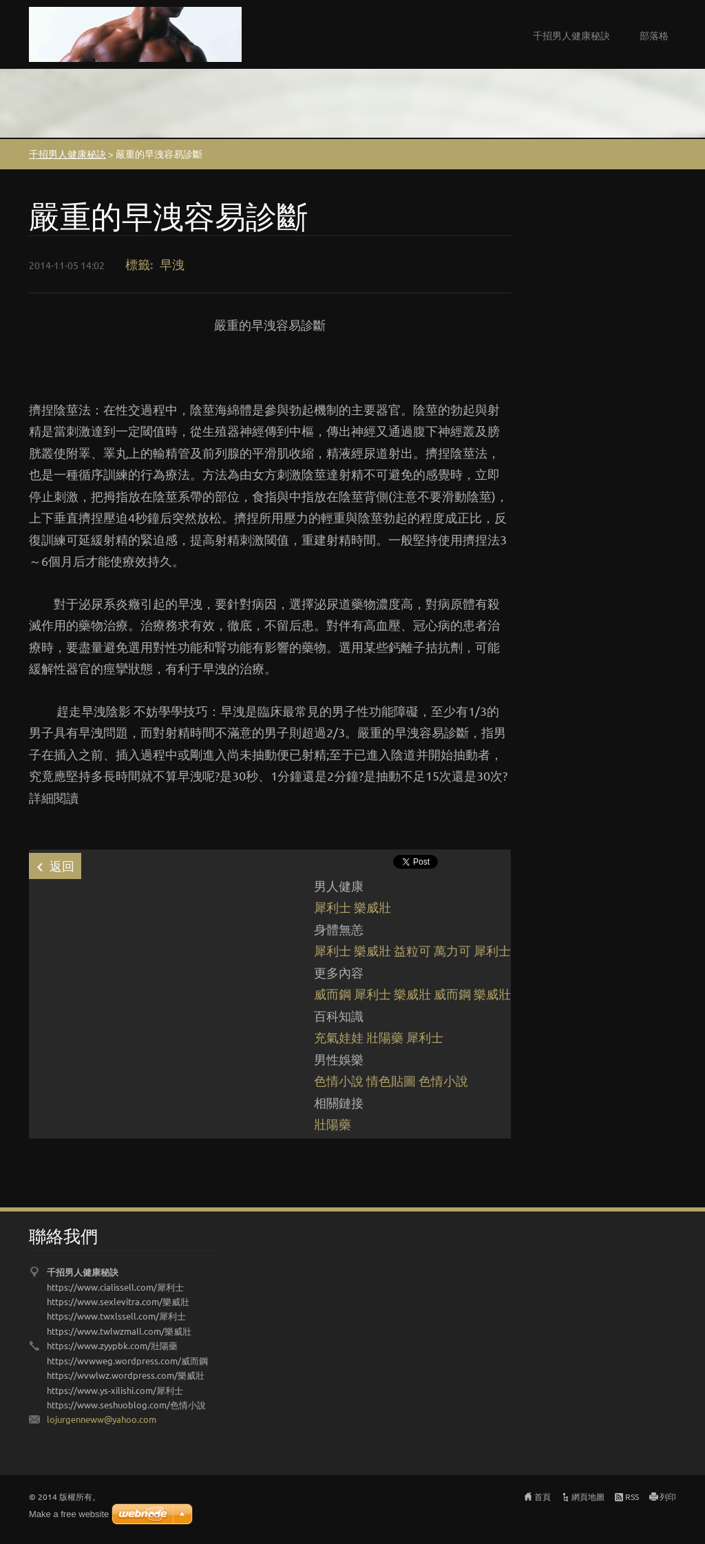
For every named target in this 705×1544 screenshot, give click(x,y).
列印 (668, 1496)
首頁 (542, 1496)
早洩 (172, 264)
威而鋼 (332, 993)
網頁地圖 (587, 1496)
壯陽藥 (384, 1037)
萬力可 (452, 950)
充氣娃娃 (339, 1037)
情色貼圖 (391, 1080)
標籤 (137, 264)
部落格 (654, 35)
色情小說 (339, 1080)
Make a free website (69, 1514)
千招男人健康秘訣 (571, 35)
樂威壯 (372, 907)
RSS (632, 1496)
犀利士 (332, 907)
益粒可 (412, 950)
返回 (62, 865)
